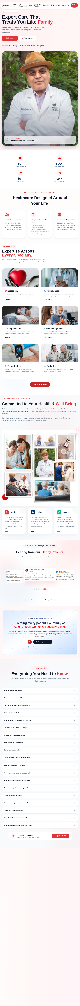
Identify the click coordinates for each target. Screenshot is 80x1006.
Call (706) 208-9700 (60, 836)
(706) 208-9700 (27, 38)
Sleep (31, 5)
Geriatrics (46, 5)
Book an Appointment (43, 642)
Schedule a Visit (10, 38)
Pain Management (23, 5)
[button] (32, 589)
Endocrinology (55, 5)
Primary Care (14, 5)
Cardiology (6, 5)
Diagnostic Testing (37, 5)
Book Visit (73, 5)
